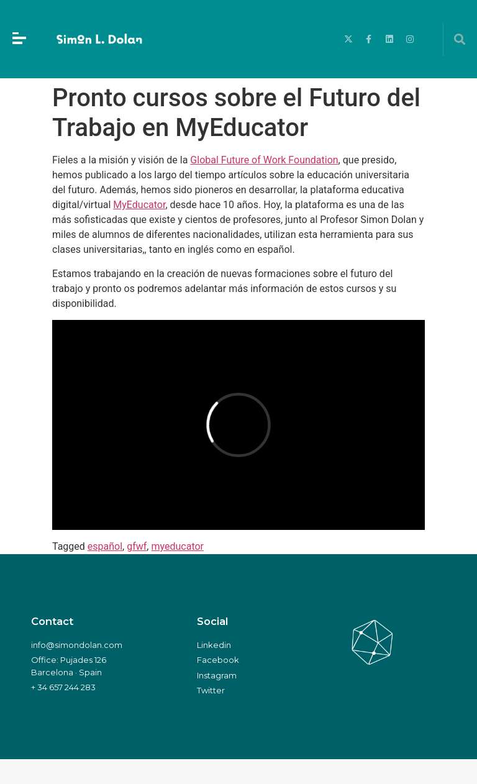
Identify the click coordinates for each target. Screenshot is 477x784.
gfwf (137, 546)
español (105, 546)
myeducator (177, 546)
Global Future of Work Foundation (264, 160)
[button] (460, 39)
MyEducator (139, 205)
